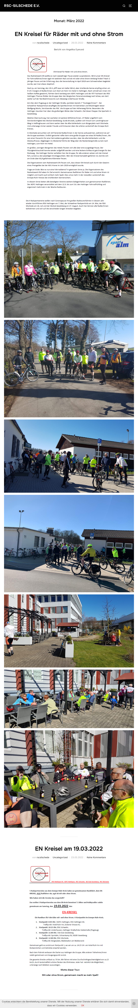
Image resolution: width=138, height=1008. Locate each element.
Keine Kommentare (96, 42)
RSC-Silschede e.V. (22, 6)
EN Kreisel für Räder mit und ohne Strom (69, 34)
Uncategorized (60, 42)
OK (82, 1005)
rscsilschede (43, 42)
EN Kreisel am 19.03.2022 (69, 848)
